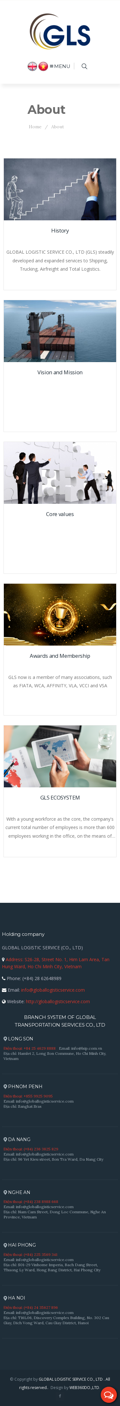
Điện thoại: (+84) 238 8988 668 (31, 1201)
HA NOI (14, 1298)
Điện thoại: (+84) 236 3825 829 (31, 1149)
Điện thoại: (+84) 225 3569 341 (30, 1254)
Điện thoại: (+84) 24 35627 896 (31, 1307)
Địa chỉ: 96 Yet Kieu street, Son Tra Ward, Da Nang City (53, 1159)
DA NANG (17, 1140)
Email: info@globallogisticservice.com (39, 1101)
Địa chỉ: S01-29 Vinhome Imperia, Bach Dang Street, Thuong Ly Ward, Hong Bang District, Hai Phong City (52, 1267)
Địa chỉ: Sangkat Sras (23, 1106)
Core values (60, 514)
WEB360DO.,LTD (84, 1387)
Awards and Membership (60, 655)
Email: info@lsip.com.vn (80, 1048)
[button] (109, 1395)
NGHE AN (17, 1193)
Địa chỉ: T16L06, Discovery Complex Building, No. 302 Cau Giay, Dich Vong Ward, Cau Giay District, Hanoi (56, 1320)
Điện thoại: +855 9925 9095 (28, 1096)
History (60, 230)
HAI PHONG (20, 1245)
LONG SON (18, 1039)
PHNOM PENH (23, 1087)
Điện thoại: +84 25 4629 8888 (30, 1048)
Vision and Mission (60, 372)
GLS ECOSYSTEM (60, 797)
